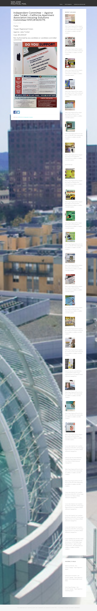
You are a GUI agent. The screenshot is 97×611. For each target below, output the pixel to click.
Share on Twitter (18, 112)
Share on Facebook (14, 112)
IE (23, 117)
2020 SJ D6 (20, 117)
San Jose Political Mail (18, 3)
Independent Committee (28, 117)
